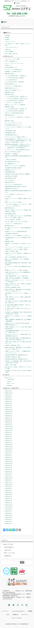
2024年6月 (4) (8, 420)
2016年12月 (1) (8, 515)
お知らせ (9, 381)
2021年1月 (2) (8, 476)
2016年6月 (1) (8, 519)
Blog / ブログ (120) (8, 544)
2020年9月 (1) (8, 480)
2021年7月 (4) (8, 467)
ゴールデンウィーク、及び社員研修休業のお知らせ (17, 149)
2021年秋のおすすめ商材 (11, 176)
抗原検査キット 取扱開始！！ (12, 153)
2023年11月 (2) (8, 428)
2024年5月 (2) (8, 422)
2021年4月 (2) (8, 471)
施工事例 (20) (7, 555)
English (18, 3)
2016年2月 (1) (8, 521)
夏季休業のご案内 (9, 73)
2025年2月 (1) (8, 405)
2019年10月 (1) (8, 486)
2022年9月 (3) (8, 451)
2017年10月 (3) (8, 507)
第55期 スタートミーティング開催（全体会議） (16, 270)
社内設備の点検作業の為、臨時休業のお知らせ (16, 355)
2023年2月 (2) (8, 442)
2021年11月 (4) (8, 463)
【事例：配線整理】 (10, 299)
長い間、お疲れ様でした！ (11, 61)
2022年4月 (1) (8, 457)
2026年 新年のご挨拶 (10, 364)
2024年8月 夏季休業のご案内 (12, 287)
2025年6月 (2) (8, 399)
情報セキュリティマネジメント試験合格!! (15, 104)
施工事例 (9, 385)
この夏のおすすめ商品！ (11, 159)
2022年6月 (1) (8, 455)
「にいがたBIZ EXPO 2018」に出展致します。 (16, 96)
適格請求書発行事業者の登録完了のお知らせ (16, 186)
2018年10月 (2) (8, 494)
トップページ (5, 611)
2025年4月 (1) (8, 401)
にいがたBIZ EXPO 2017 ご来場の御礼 (14, 82)
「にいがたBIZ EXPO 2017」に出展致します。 (16, 75)
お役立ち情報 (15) (8, 547)
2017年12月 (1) (8, 505)
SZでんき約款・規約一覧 (11, 53)
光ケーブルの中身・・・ (11, 180)
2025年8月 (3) (8, 397)
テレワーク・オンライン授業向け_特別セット (16, 137)
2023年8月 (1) (8, 432)
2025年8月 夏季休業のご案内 (12, 345)
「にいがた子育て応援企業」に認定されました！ (17, 98)
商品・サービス (11, 383)
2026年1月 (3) (8, 391)
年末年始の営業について (11, 67)
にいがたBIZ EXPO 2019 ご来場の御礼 (14, 111)
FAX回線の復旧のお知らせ (11, 135)
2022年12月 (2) (8, 444)
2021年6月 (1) (8, 469)
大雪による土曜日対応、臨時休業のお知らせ (16, 257)
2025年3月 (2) (8, 403)
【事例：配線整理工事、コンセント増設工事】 (16, 276)
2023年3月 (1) (8, 440)
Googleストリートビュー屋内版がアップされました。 (18, 235)
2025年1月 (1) (8, 407)
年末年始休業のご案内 (10, 130)
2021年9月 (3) (8, 465)
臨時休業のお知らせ (10, 92)
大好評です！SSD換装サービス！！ (13, 90)
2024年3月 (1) (8, 424)
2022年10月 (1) (8, 449)
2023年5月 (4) (8, 436)
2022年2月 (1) (8, 459)
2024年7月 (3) (8, 418)
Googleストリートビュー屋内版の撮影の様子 (16, 231)
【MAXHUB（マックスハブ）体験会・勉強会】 (16, 249)
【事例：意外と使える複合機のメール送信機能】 (17, 278)
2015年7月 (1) (8, 523)
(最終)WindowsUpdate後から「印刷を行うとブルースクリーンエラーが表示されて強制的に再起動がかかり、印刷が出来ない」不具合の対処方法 (18, 146)
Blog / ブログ (8, 377)
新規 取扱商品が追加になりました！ (14, 125)
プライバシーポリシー (10, 41)
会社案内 (7, 39)
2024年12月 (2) (8, 409)
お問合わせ (7, 49)
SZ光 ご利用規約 (9, 51)
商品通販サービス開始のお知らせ (13, 71)
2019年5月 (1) (8, 490)
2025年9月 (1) (8, 395)
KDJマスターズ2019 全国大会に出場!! (14, 113)
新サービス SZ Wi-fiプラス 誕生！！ (13, 151)
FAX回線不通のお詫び (10, 132)
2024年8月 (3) (8, 415)
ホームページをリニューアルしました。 (15, 63)
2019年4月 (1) (8, 492)
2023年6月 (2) (8, 434)
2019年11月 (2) (8, 484)
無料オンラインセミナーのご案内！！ (14, 202)
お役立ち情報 (10, 379)
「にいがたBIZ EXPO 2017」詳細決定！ (15, 77)
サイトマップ (24, 614)
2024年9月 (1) (8, 413)
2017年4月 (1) (8, 513)
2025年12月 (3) (8, 393)
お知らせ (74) (7, 550)
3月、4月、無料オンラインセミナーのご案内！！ (17, 221)
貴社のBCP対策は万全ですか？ (12, 161)
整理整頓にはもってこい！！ (12, 170)
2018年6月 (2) (8, 500)
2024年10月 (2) (8, 411)
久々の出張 (7, 196)
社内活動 (7, 35)
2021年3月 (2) (8, 473)
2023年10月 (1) (8, 430)
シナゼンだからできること (11, 47)
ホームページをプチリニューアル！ (13, 123)
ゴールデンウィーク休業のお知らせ (13, 69)
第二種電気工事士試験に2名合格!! (13, 167)
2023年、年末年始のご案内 (11, 251)
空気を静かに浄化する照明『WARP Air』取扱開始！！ (18, 174)
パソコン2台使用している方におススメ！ (15, 194)
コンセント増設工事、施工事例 (12, 219)
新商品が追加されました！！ (12, 88)
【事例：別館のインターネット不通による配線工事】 (18, 297)
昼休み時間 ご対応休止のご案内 (12, 357)
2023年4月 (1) (8, 438)
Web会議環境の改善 (10, 172)
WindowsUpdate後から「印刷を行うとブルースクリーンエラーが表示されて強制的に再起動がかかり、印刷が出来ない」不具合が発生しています (18, 140)
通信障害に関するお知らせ (11, 188)
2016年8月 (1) (8, 517)
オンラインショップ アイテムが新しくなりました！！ (18, 247)
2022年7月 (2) (8, 453)
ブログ (7, 614)
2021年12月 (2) (8, 461)
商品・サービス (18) (9, 553)
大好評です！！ (9, 65)
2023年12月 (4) (8, 426)
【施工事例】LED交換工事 (11, 233)
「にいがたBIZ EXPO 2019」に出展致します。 (16, 108)
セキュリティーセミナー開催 (12, 59)
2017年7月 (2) (8, 511)
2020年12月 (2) (8, 478)
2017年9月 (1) (8, 509)
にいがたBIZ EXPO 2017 (11, 79)
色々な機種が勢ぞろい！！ (11, 163)
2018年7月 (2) (8, 498)
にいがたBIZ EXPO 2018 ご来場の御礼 (14, 100)
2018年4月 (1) (8, 502)
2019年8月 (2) (8, 488)
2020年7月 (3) (8, 482)
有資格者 (7, 37)
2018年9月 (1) (8, 496)
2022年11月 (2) (8, 447)
